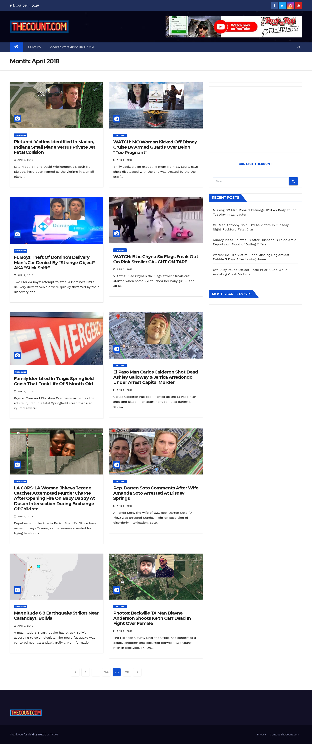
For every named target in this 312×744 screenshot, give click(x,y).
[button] (298, 47)
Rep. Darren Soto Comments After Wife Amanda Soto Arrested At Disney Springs (155, 493)
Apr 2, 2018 (25, 160)
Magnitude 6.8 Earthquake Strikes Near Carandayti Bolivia (56, 615)
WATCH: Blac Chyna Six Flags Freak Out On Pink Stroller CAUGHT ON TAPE (155, 259)
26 (127, 672)
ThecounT (20, 135)
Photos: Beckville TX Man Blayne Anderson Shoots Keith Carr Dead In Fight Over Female (152, 618)
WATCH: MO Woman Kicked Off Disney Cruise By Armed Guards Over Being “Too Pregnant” (155, 147)
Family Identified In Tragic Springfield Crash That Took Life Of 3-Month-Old (54, 381)
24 (106, 672)
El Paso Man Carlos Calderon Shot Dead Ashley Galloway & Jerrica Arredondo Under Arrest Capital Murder (155, 377)
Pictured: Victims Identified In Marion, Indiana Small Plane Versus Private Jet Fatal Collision (54, 147)
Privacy (34, 47)
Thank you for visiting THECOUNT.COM (34, 734)
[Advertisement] (255, 123)
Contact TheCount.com (72, 47)
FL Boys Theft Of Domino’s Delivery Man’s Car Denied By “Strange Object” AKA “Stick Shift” (54, 263)
